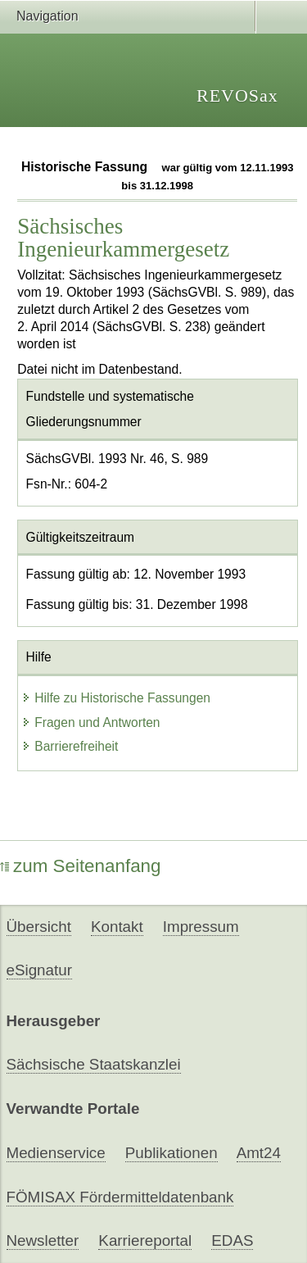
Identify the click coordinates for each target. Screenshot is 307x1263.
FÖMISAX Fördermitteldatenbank (120, 1197)
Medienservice (56, 1152)
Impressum (201, 926)
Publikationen (171, 1152)
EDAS (232, 1240)
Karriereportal (145, 1240)
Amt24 (259, 1152)
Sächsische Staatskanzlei (94, 1064)
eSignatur (39, 970)
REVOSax (237, 95)
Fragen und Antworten (90, 722)
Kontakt (117, 926)
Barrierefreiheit (69, 746)
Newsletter (43, 1240)
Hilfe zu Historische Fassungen (115, 698)
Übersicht (39, 926)
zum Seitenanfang (80, 866)
